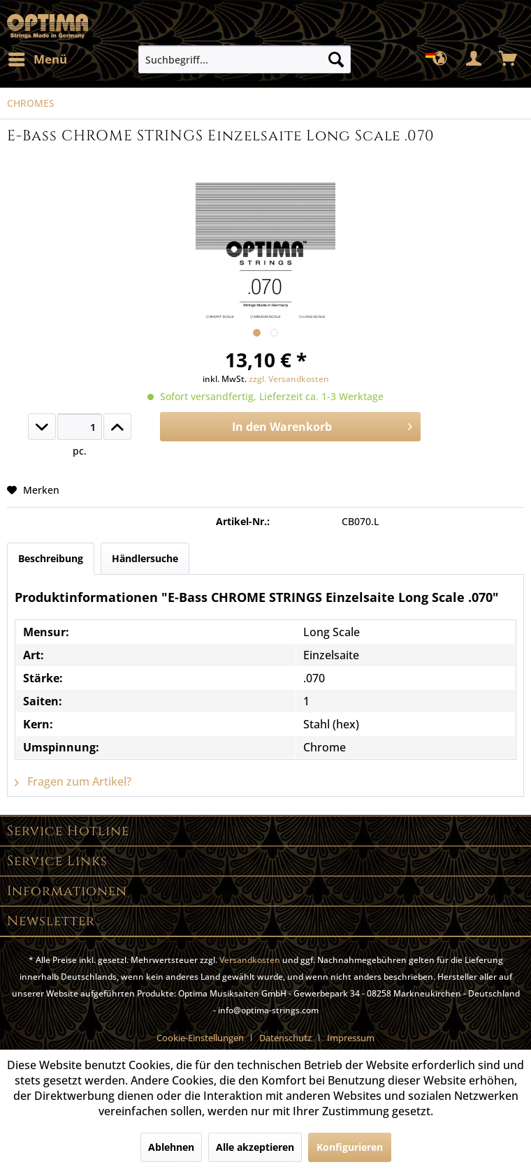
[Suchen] (336, 59)
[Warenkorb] (509, 59)
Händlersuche (145, 558)
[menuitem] (37, 59)
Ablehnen (171, 1147)
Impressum (350, 1037)
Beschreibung (50, 558)
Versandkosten (249, 960)
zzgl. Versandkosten (289, 379)
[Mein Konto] (474, 59)
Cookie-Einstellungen (200, 1037)
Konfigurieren (350, 1147)
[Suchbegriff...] (244, 59)
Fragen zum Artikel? (73, 781)
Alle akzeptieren (255, 1147)
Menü (37, 57)
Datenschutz (285, 1037)
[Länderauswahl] (440, 59)
